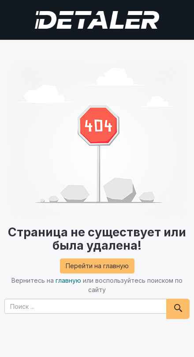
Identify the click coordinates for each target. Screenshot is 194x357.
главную (68, 280)
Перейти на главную (97, 266)
